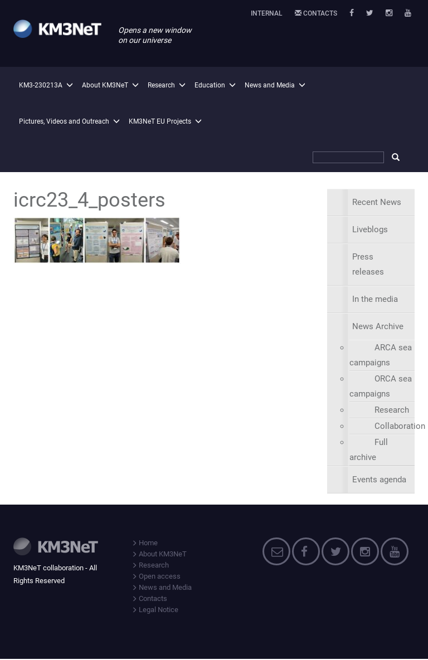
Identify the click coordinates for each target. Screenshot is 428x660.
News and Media (270, 85)
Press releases (368, 264)
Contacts (316, 13)
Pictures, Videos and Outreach (64, 121)
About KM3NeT (105, 85)
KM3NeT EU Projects (160, 121)
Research (161, 85)
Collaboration (399, 426)
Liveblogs (370, 229)
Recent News (376, 202)
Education (209, 85)
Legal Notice (155, 609)
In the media (375, 299)
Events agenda (379, 480)
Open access (156, 576)
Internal (267, 13)
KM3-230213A (40, 85)
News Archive (377, 326)
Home (145, 543)
